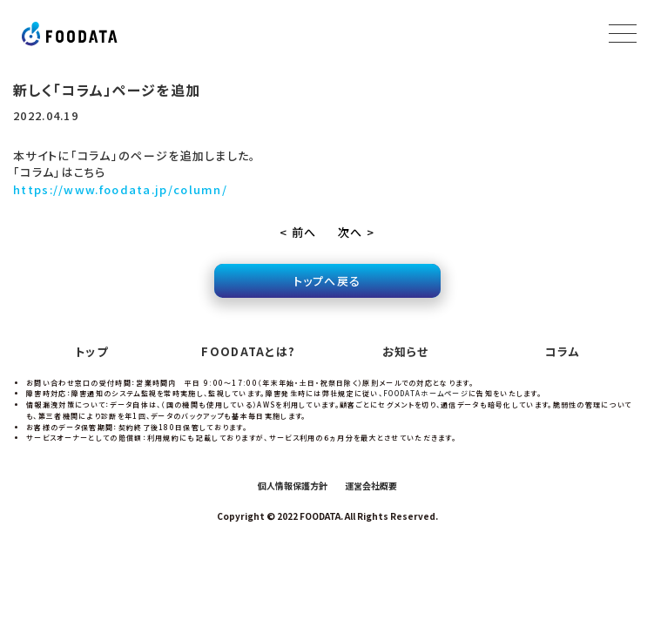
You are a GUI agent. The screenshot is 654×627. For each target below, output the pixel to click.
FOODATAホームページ (426, 393)
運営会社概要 (371, 485)
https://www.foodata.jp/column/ (120, 189)
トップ (91, 351)
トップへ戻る (327, 281)
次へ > (356, 232)
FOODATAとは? (248, 351)
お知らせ (405, 351)
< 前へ (298, 232)
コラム (562, 351)
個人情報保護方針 (292, 485)
